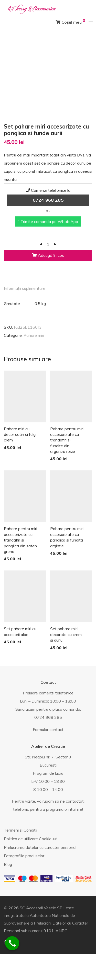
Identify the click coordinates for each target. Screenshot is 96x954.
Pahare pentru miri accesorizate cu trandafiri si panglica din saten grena (20, 540)
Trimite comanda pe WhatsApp (48, 221)
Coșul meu (70, 21)
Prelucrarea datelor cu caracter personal (40, 847)
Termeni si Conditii (20, 830)
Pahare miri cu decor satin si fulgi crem (20, 434)
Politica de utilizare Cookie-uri (30, 838)
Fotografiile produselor (24, 855)
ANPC (61, 930)
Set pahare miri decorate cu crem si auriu (66, 634)
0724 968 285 (48, 200)
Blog (8, 864)
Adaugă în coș (48, 255)
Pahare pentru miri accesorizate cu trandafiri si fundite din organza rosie (66, 440)
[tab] (48, 289)
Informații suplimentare (24, 288)
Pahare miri (34, 335)
